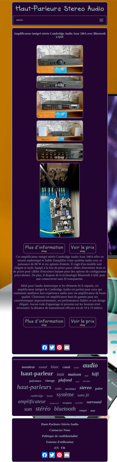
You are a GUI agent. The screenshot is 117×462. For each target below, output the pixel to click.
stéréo (43, 408)
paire (99, 388)
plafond (65, 380)
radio (58, 388)
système (65, 394)
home (50, 395)
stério (76, 367)
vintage (50, 380)
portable (79, 403)
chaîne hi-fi (54, 403)
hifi (95, 374)
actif (77, 381)
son (28, 409)
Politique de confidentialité (60, 436)
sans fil (83, 395)
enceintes (70, 388)
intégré (83, 410)
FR (63, 448)
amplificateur (32, 401)
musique (86, 381)
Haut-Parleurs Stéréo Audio (59, 424)
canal (66, 367)
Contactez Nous (59, 430)
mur (93, 410)
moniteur (28, 367)
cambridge (37, 395)
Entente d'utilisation (59, 442)
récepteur (67, 402)
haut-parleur (37, 373)
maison (74, 374)
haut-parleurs (34, 386)
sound (43, 367)
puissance (35, 380)
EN (56, 448)
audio (90, 365)
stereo (85, 387)
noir (60, 374)
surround (94, 402)
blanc (55, 367)
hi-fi (86, 376)
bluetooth (65, 408)
